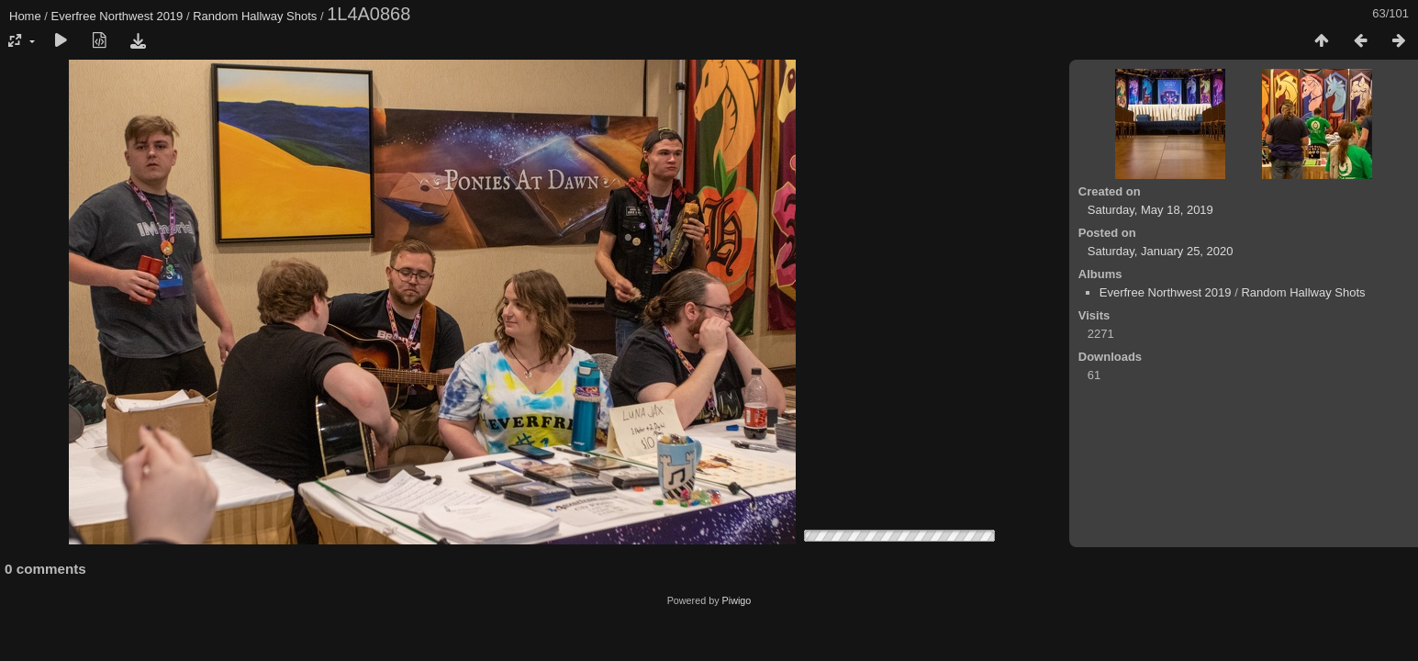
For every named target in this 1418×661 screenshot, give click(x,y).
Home (25, 16)
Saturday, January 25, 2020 (1161, 251)
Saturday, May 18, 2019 (1150, 210)
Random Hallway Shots (255, 16)
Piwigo (737, 600)
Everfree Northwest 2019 (117, 16)
